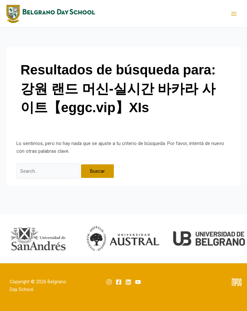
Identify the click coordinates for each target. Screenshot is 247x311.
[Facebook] (119, 282)
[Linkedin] (128, 282)
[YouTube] (138, 282)
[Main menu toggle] (234, 14)
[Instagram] (109, 282)
